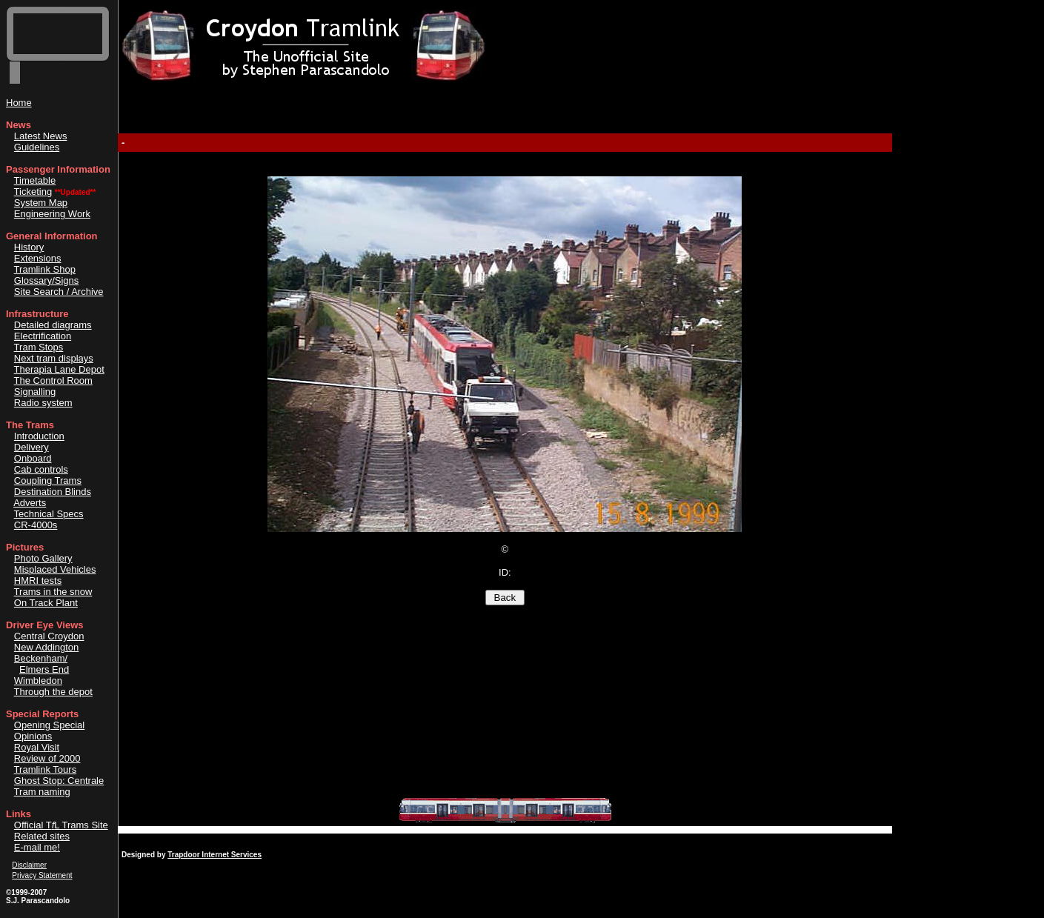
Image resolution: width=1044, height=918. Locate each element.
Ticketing (33, 191)
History (29, 247)
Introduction (39, 436)
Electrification (42, 336)
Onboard (33, 458)
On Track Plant (46, 602)
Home (19, 102)
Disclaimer (29, 865)
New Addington (46, 647)
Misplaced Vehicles (55, 569)
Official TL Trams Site (61, 825)
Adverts (29, 502)
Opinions (33, 736)
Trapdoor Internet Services (214, 855)
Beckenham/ (40, 658)
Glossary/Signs (46, 280)
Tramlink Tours (45, 769)
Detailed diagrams (53, 324)
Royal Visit (36, 747)
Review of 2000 (47, 758)
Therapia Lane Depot (59, 369)
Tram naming (42, 791)
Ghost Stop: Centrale (59, 780)
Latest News (40, 136)
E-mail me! (37, 847)
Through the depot (53, 691)
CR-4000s (36, 524)
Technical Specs (49, 513)
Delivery (31, 447)
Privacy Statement (42, 875)
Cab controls (41, 469)
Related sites (42, 836)
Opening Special (49, 725)
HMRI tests (37, 580)
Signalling (35, 391)
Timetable (35, 180)
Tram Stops (39, 347)
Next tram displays (53, 358)
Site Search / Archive (59, 291)
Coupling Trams (48, 480)
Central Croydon (49, 636)
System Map (40, 202)
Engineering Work (52, 213)
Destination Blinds (52, 491)
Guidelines (36, 147)
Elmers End (44, 669)
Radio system (43, 402)
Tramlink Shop (45, 269)
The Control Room (53, 380)
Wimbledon (38, 680)
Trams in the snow (53, 591)
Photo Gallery (43, 558)
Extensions (37, 258)
